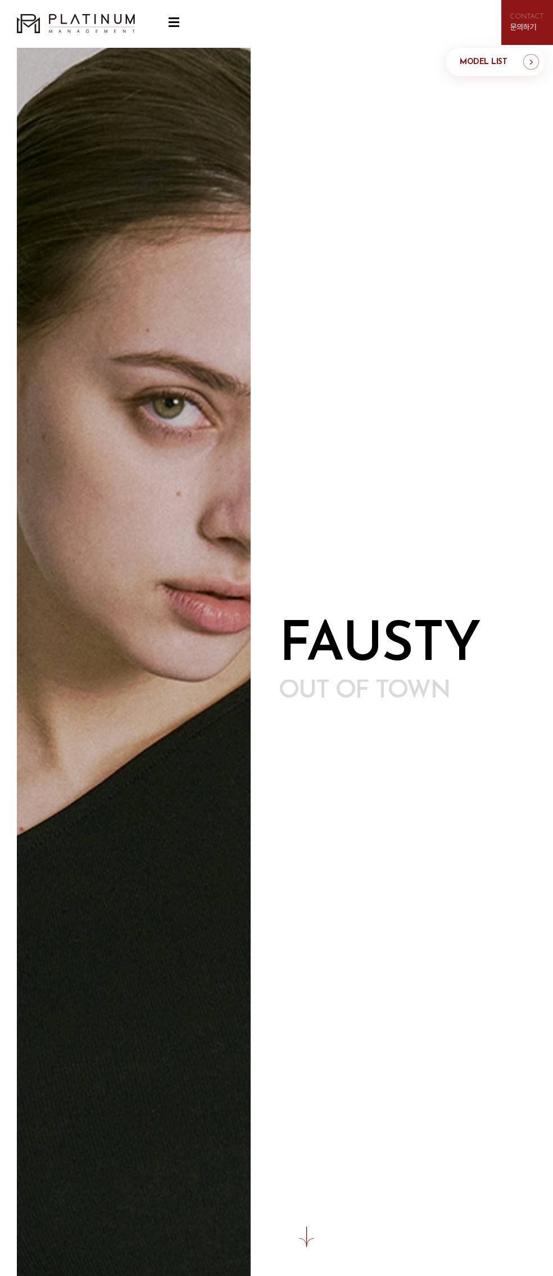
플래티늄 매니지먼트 (76, 24)
